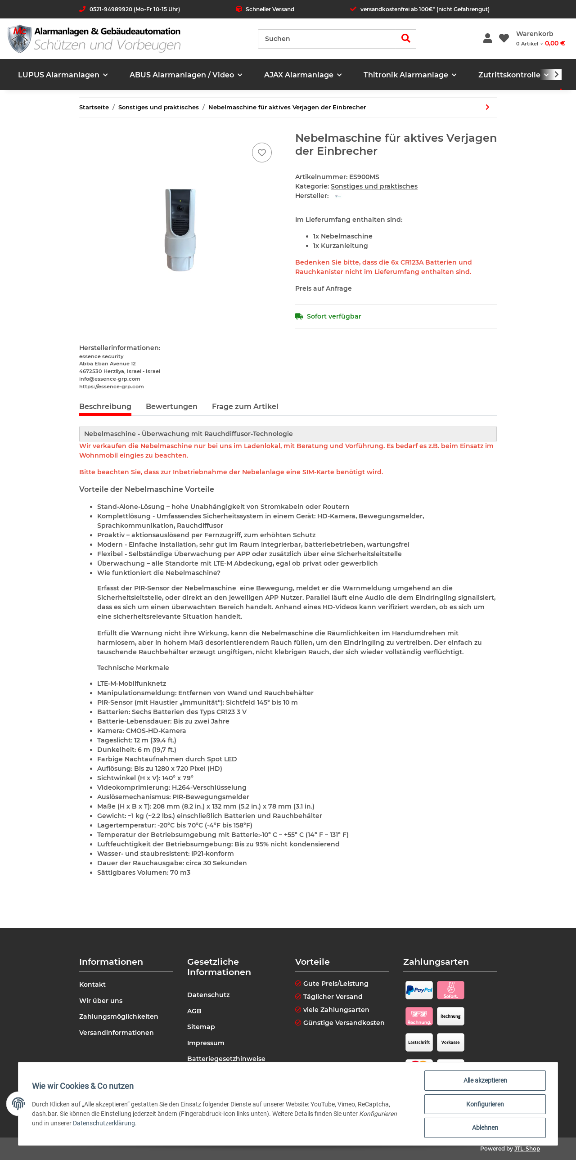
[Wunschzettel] (504, 38)
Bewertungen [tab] (172, 406)
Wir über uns (100, 1001)
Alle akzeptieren (484, 1081)
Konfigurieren (484, 1104)
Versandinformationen (116, 1033)
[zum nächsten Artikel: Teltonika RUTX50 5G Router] (487, 107)
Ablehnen (484, 1128)
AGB (194, 1011)
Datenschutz (208, 995)
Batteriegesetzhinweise (226, 1059)
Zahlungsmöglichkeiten (118, 1016)
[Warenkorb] (541, 38)
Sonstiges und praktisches (374, 186)
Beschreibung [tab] (105, 406)
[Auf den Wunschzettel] (262, 152)
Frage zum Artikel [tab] (245, 406)
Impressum (206, 1043)
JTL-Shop (527, 1148)
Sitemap (201, 1027)
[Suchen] (327, 39)
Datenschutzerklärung (105, 1123)
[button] (487, 38)
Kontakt (92, 984)
